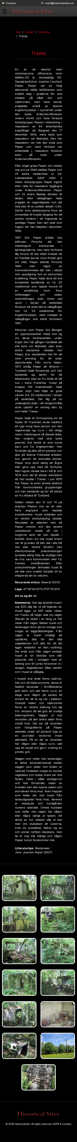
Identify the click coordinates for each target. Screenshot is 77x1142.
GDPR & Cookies (62, 1123)
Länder (29, 32)
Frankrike (43, 32)
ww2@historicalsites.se (57, 3)
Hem (18, 32)
